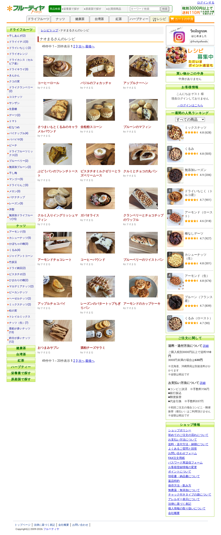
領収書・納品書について (184, 476)
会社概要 (174, 513)
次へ (81, 46)
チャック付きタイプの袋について (189, 494)
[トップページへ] (26, 12)
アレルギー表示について (184, 499)
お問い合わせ (80, 524)
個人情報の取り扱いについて (187, 508)
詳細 (206, 345)
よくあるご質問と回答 (182, 448)
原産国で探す (21, 379)
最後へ (90, 46)
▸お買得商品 (114, 8)
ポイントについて (179, 471)
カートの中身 (181, 19)
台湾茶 (99, 19)
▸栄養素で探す (70, 8)
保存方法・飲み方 (179, 485)
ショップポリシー (179, 430)
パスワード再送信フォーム (185, 462)
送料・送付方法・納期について (188, 444)
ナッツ (60, 19)
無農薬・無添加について (184, 490)
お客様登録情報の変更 (182, 467)
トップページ (22, 524)
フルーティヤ (51, 529)
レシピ (159, 19)
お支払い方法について (182, 439)
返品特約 (174, 480)
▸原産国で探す (92, 8)
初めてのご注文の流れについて (188, 435)
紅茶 (119, 19)
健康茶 (79, 19)
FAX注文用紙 (176, 458)
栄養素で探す (21, 373)
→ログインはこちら (190, 105)
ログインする (205, 2)
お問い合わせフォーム (182, 453)
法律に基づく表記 (179, 503)
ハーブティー (139, 19)
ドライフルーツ (38, 19)
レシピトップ (49, 30)
